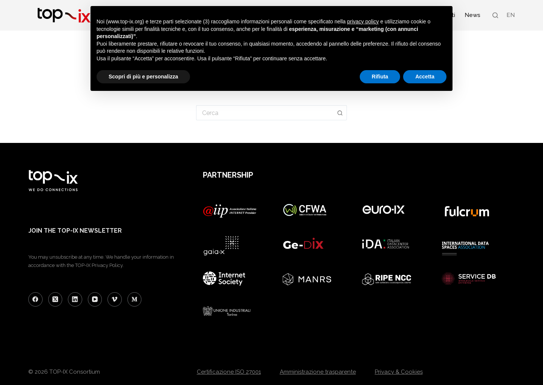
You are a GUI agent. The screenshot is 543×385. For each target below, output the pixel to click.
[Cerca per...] (264, 112)
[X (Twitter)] (55, 299)
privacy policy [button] (363, 21)
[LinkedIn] (75, 299)
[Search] (495, 15)
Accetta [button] (424, 77)
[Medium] (134, 299)
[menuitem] (510, 15)
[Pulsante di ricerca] (340, 112)
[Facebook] (35, 299)
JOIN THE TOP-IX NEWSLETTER (75, 230)
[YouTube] (95, 299)
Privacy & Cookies (399, 371)
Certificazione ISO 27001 (229, 371)
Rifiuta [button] (380, 77)
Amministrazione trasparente (318, 371)
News (472, 15)
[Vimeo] (114, 299)
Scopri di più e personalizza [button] (143, 77)
